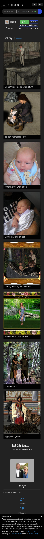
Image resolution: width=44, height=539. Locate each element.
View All (19, 38)
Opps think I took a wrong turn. (19, 87)
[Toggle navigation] (4, 5)
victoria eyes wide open (16, 187)
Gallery (23, 25)
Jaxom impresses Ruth (15, 137)
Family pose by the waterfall (18, 287)
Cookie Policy (16, 534)
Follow (25, 22)
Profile (34, 22)
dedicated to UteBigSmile (17, 337)
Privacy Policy (33, 534)
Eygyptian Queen (13, 436)
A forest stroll (11, 386)
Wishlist (9, 28)
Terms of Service (30, 531)
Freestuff (33, 25)
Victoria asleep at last (15, 237)
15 (22, 508)
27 (22, 499)
